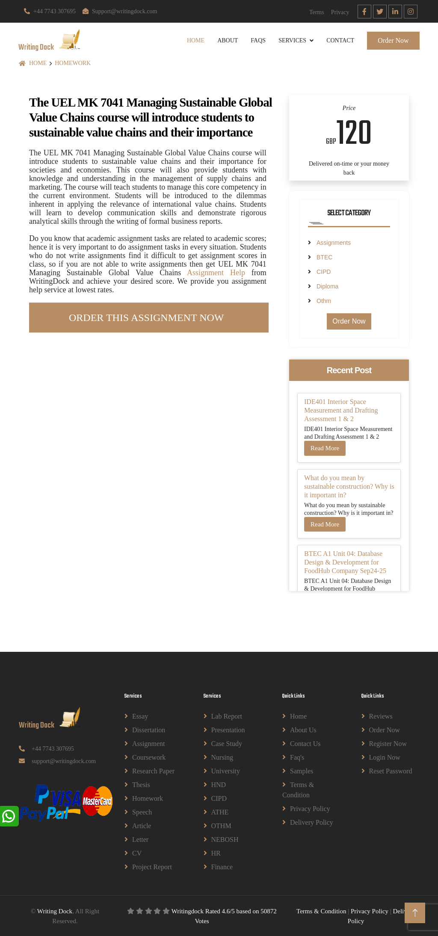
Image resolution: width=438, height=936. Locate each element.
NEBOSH (225, 839)
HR (216, 852)
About (226, 40)
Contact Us (305, 743)
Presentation (228, 729)
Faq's (297, 757)
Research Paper (153, 770)
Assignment (148, 743)
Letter (140, 839)
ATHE (220, 811)
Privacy (340, 12)
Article (141, 825)
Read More (325, 447)
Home (193, 40)
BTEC (324, 256)
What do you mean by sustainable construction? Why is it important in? (349, 485)
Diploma (327, 285)
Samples (301, 770)
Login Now (384, 757)
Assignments (334, 242)
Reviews (381, 715)
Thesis (141, 784)
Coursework (149, 757)
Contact (338, 40)
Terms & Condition (298, 789)
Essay (140, 715)
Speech (142, 811)
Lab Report (226, 715)
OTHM (221, 825)
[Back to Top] (415, 913)
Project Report (152, 866)
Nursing (222, 757)
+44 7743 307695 (50, 11)
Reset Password (390, 770)
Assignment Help (216, 271)
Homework (73, 62)
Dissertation (148, 729)
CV (137, 852)
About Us (303, 729)
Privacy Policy (310, 808)
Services (291, 40)
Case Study (226, 743)
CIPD (324, 271)
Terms (316, 12)
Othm (324, 300)
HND (218, 784)
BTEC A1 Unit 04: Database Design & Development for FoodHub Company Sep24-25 (345, 562)
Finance (222, 866)
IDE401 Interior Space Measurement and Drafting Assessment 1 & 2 (341, 410)
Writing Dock (54, 910)
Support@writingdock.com (120, 11)
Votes (202, 920)
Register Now (388, 743)
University (225, 770)
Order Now (391, 40)
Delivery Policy (311, 822)
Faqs (256, 40)
